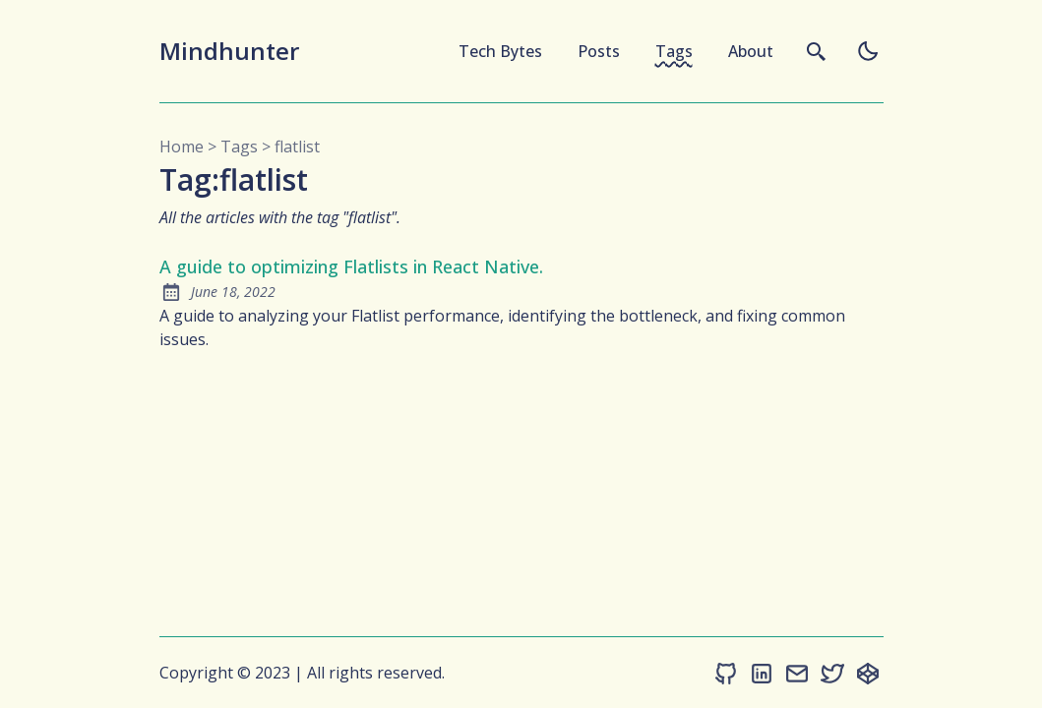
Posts (599, 51)
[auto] (868, 51)
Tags (674, 51)
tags (239, 146)
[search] (816, 51)
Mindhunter (229, 50)
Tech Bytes (500, 51)
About (750, 51)
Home (181, 146)
